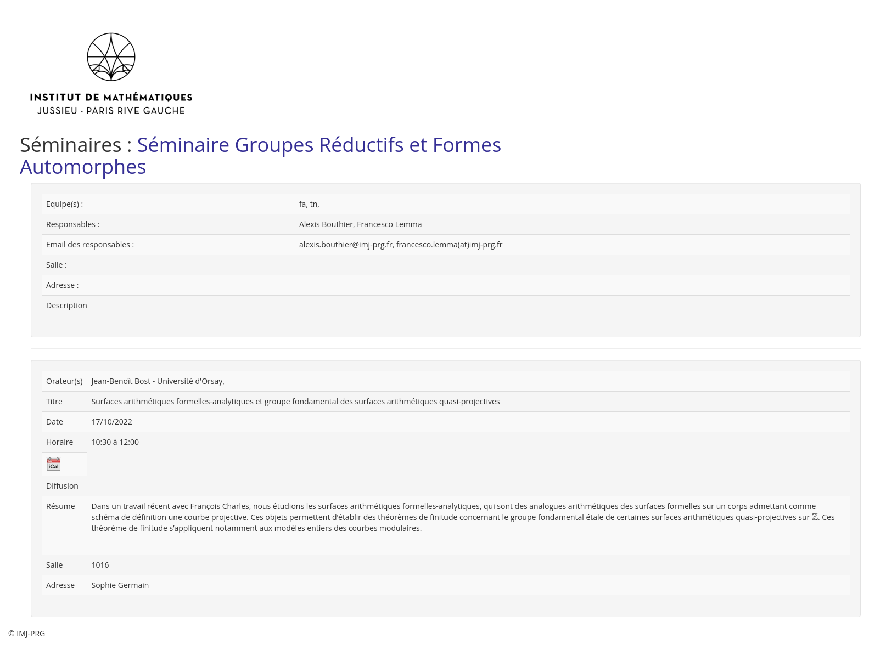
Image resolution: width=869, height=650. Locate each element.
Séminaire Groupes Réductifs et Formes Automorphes (260, 155)
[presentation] (815, 517)
